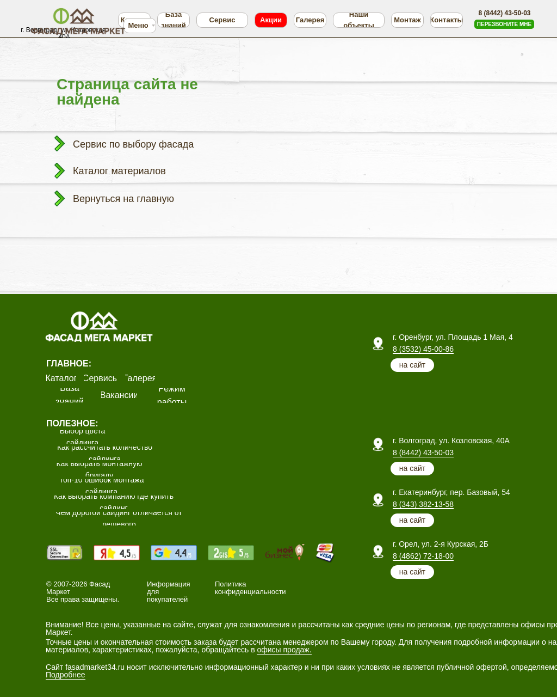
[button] (504, 24)
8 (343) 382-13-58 (423, 504)
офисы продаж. (284, 649)
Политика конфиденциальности (250, 588)
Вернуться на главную (123, 198)
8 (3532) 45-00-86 (423, 349)
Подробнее (65, 674)
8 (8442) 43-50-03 (423, 452)
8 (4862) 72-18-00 (423, 556)
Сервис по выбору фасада (133, 144)
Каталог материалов (119, 171)
